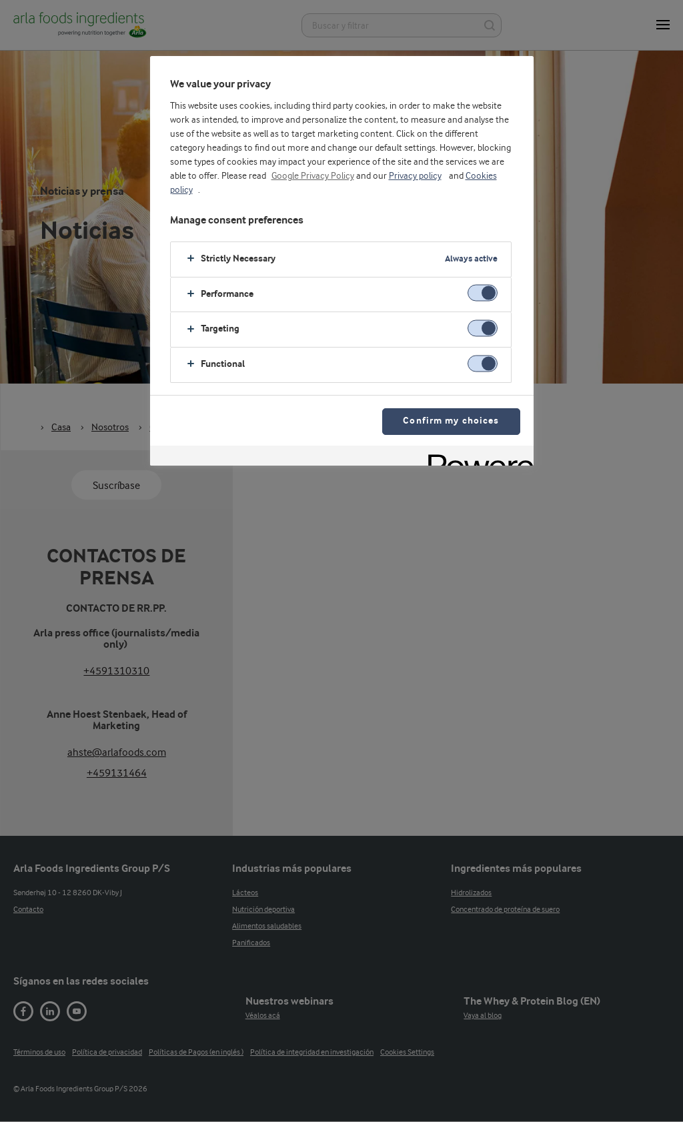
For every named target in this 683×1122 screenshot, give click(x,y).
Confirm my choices (451, 421)
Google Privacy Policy (312, 176)
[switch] (483, 293)
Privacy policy (415, 176)
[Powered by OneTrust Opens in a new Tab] (476, 457)
